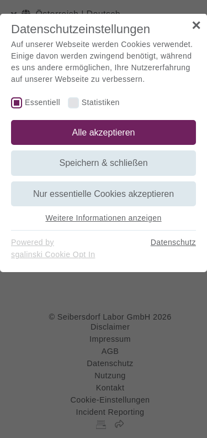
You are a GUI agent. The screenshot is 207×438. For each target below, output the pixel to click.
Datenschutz (173, 242)
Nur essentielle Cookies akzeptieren (103, 194)
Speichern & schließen (103, 163)
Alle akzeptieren (103, 132)
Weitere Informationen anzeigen (103, 217)
